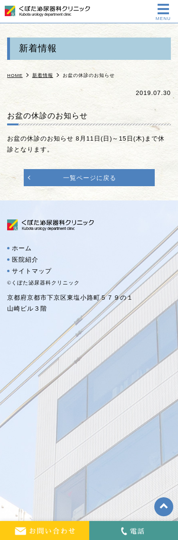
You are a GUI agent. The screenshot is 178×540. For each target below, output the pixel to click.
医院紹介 (25, 259)
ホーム (22, 248)
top (163, 506)
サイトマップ (32, 271)
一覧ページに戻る (89, 177)
